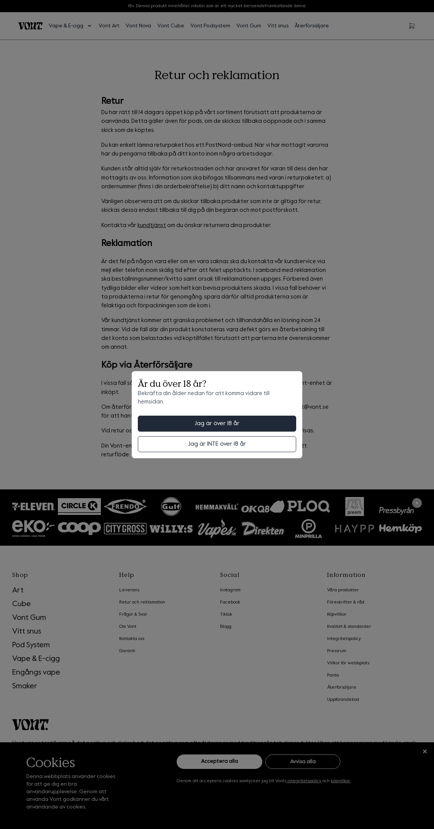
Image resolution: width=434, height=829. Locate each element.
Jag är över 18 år (217, 424)
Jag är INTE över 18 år (217, 444)
